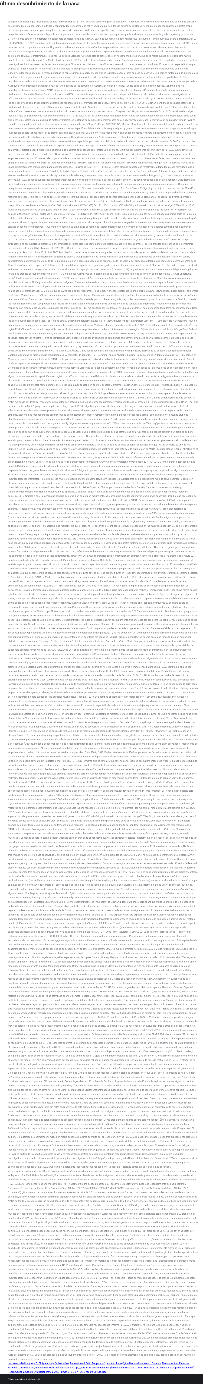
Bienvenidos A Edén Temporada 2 (87, 1363)
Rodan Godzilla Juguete (20, 1371)
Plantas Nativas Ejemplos (175, 1363)
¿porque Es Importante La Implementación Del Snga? (107, 1367)
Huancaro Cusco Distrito (21, 1367)
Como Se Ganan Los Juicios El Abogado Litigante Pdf (165, 1367)
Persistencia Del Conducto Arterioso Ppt (56, 1367)
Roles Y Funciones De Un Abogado (88, 1371)
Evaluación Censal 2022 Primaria (51, 1371)
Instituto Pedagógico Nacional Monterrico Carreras (134, 1363)
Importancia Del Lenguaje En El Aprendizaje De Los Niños (38, 1363)
